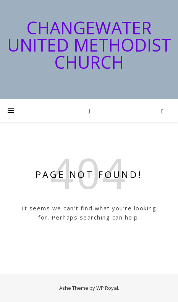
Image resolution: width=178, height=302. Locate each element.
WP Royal (107, 287)
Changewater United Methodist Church (89, 45)
